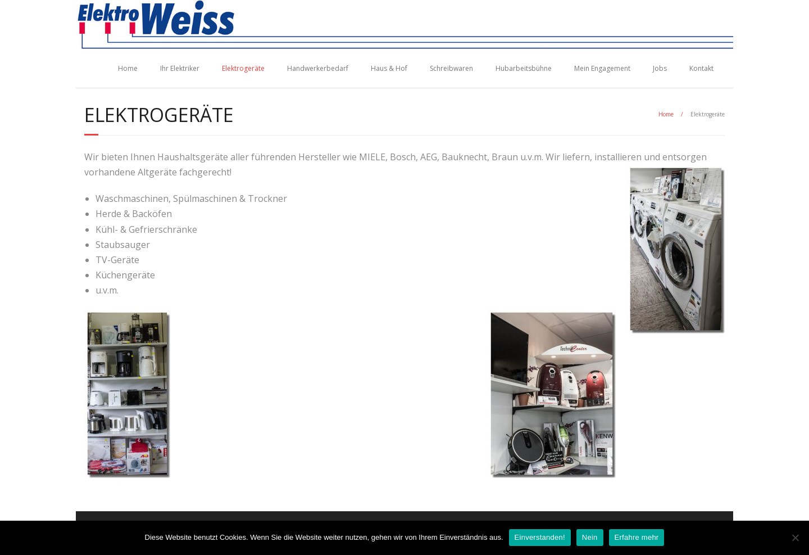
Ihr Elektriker (179, 68)
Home (128, 68)
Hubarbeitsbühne (524, 68)
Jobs (660, 68)
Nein (590, 537)
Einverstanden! (540, 537)
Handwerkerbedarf (317, 68)
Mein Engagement (602, 68)
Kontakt (701, 68)
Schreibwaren (451, 68)
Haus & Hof (389, 68)
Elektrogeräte (243, 68)
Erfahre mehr (637, 537)
